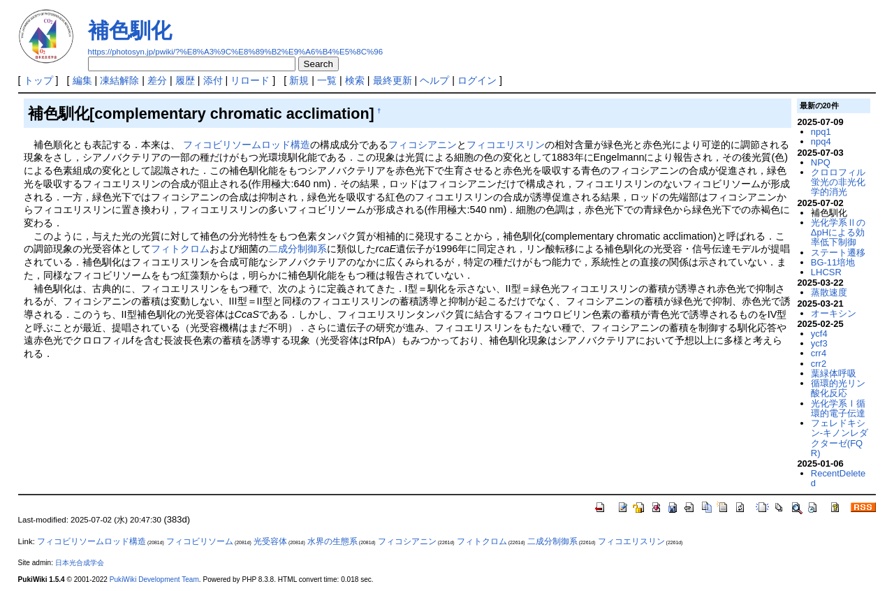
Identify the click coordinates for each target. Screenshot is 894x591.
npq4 (821, 141)
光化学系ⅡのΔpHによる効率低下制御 (838, 232)
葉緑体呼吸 (833, 373)
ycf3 (819, 343)
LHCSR (826, 272)
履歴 (185, 80)
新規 (299, 80)
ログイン (477, 80)
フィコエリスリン (506, 144)
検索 (355, 80)
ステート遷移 (838, 252)
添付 (213, 80)
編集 (82, 80)
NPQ (820, 162)
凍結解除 (119, 80)
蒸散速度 (829, 292)
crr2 (818, 363)
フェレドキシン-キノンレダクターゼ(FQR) (839, 438)
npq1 (821, 131)
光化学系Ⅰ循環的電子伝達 (838, 408)
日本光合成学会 (79, 563)
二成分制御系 (297, 248)
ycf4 (819, 333)
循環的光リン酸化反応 (838, 388)
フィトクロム (180, 248)
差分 (157, 80)
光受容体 (270, 541)
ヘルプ (434, 80)
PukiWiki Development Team (154, 579)
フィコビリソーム (199, 541)
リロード (250, 80)
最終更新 (392, 80)
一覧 (327, 80)
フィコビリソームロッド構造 (246, 144)
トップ (38, 80)
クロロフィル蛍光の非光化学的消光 (838, 182)
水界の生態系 (332, 541)
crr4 (818, 353)
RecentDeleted (838, 478)
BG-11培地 (833, 262)
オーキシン (833, 313)
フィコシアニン (422, 144)
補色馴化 (130, 30)
